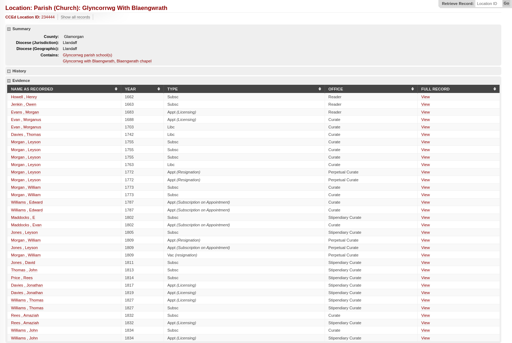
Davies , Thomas (26, 134)
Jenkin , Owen (23, 104)
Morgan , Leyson (26, 142)
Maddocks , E (23, 217)
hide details (9, 29)
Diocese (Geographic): (37, 48)
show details (9, 71)
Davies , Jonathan (27, 285)
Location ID (487, 4)
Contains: (50, 55)
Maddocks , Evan (26, 225)
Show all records (75, 17)
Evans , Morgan (25, 112)
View (425, 97)
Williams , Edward (27, 202)
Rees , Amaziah (25, 315)
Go (506, 3)
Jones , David (23, 262)
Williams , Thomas (27, 300)
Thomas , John (24, 270)
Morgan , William (26, 187)
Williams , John (24, 330)
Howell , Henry (24, 97)
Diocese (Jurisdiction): (37, 42)
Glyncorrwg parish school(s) (87, 55)
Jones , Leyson (24, 232)
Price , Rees (22, 278)
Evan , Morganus (26, 119)
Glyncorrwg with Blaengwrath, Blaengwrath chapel (107, 61)
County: (51, 36)
